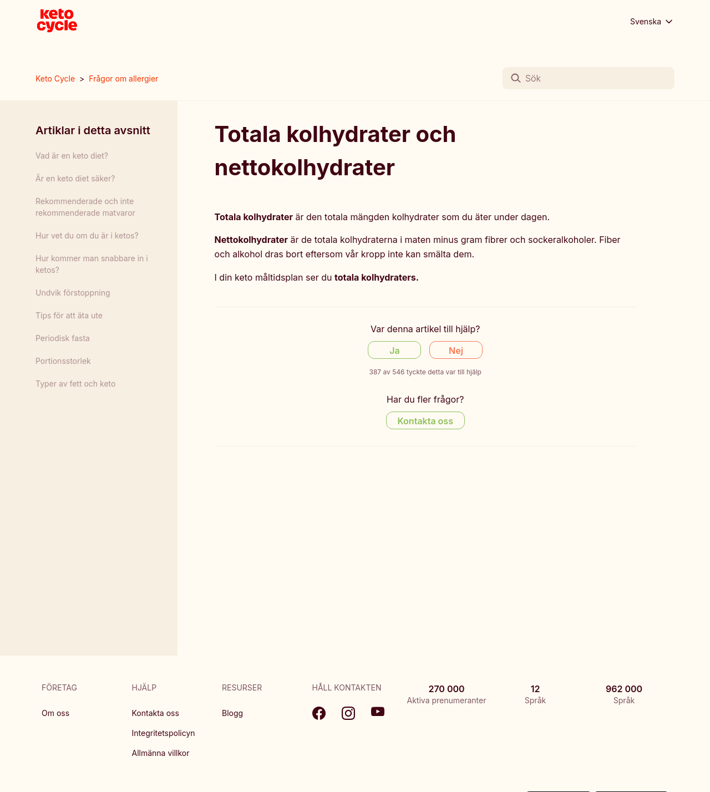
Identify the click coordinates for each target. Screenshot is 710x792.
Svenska (652, 21)
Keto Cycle (55, 78)
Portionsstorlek (63, 360)
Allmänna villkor (161, 753)
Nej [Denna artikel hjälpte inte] (456, 350)
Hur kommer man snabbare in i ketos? (92, 264)
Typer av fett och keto (75, 383)
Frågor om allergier (123, 78)
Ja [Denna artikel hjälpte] (394, 350)
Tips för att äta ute (69, 315)
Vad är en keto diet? (72, 155)
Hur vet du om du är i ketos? (87, 235)
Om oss (55, 713)
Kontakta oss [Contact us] (425, 421)
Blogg (232, 713)
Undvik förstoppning (73, 292)
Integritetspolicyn (163, 733)
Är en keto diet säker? (75, 178)
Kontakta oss (155, 713)
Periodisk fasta (63, 338)
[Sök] (588, 78)
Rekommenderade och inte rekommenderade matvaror (85, 206)
